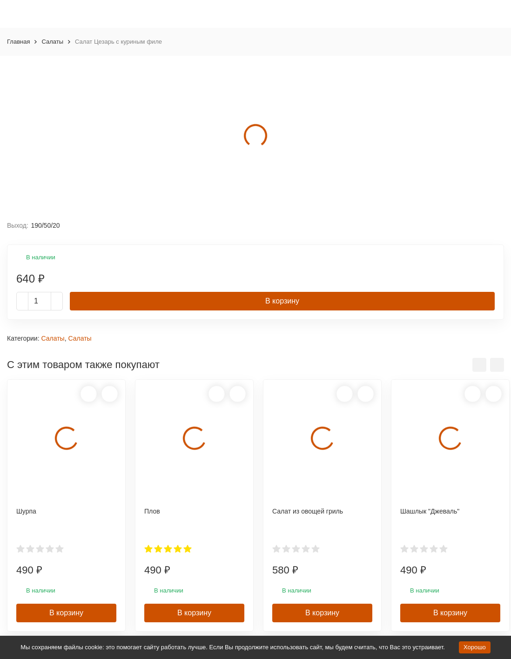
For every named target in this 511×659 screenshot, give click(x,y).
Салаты (52, 41)
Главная (18, 41)
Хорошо (475, 647)
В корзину (282, 301)
